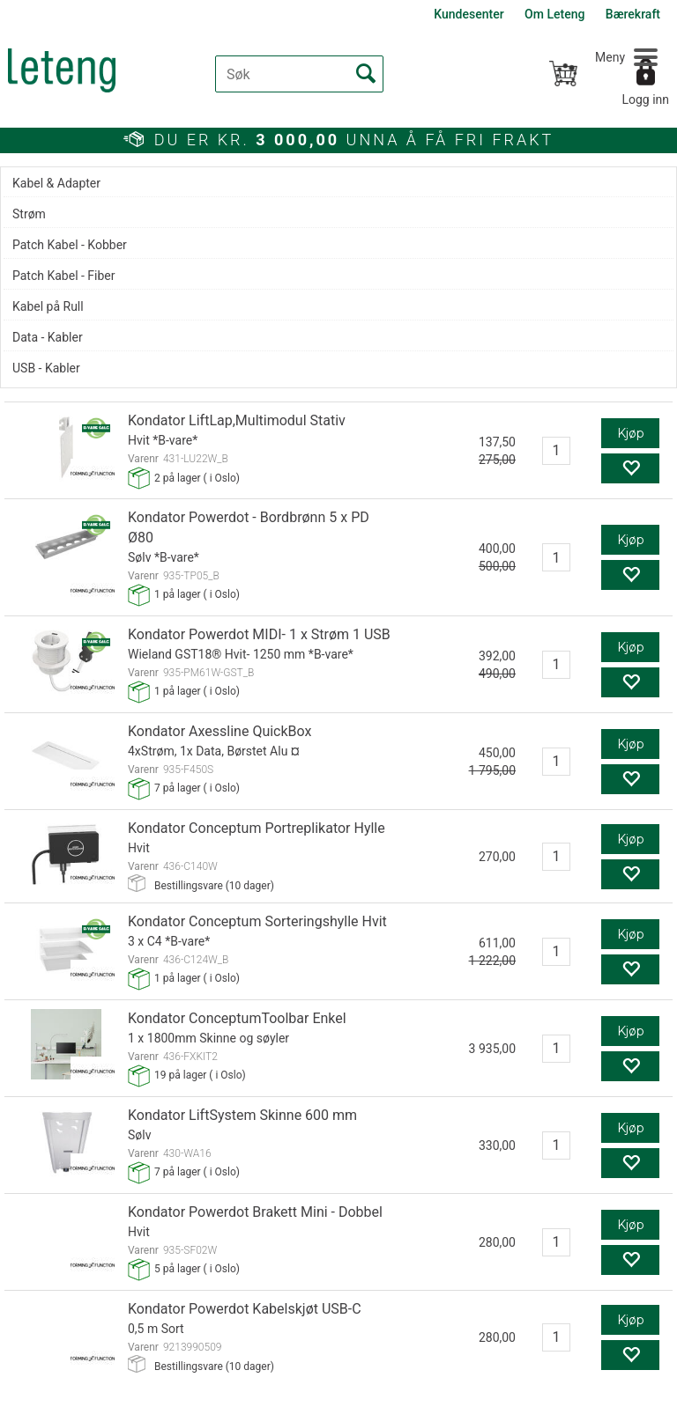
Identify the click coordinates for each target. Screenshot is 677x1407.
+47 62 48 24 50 (148, 1286)
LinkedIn (563, 1299)
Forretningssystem (196, 1389)
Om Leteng (554, 14)
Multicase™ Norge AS (473, 1389)
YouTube (613, 1299)
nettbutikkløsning (315, 1389)
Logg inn (645, 99)
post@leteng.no (134, 1299)
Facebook (512, 1299)
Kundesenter (468, 14)
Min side (561, 1286)
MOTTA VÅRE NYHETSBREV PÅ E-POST (171, 1191)
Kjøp (630, 198)
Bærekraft (633, 14)
